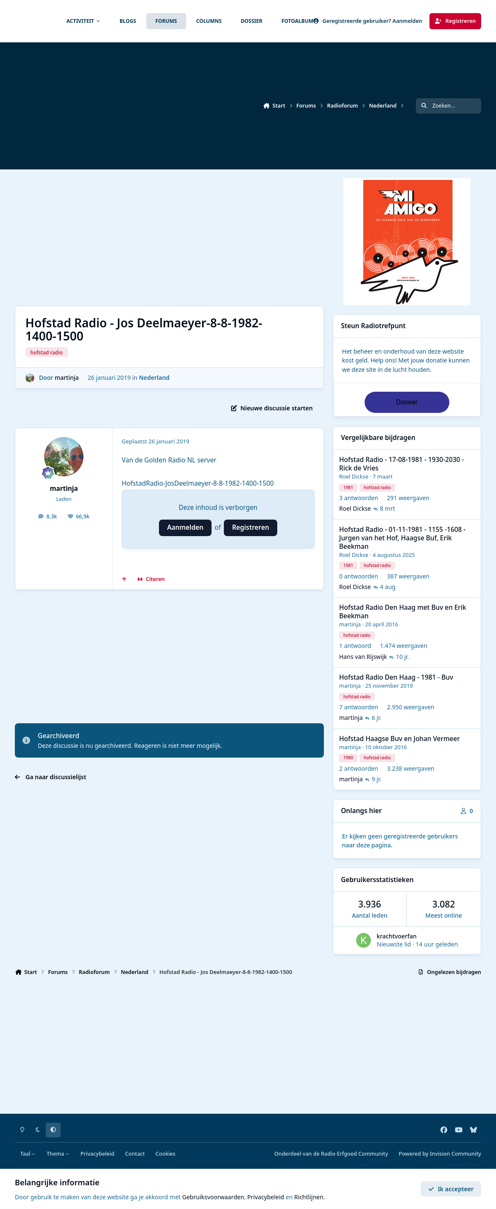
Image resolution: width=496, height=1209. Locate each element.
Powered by (440, 1153)
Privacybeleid (97, 1153)
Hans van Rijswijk (363, 657)
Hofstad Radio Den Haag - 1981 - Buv (396, 677)
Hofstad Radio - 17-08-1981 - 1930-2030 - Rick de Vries (401, 464)
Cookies (166, 1153)
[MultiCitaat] (124, 579)
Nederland (154, 377)
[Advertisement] (244, 237)
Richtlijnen (308, 1197)
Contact (135, 1153)
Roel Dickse (353, 476)
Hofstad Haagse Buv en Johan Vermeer (399, 738)
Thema (58, 1153)
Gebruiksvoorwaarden (213, 1197)
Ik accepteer (451, 1189)
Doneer (407, 402)
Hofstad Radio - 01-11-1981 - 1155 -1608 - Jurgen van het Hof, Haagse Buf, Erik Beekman (402, 538)
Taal (28, 1153)
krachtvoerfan (397, 936)
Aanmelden (185, 527)
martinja (67, 377)
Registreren (250, 527)
